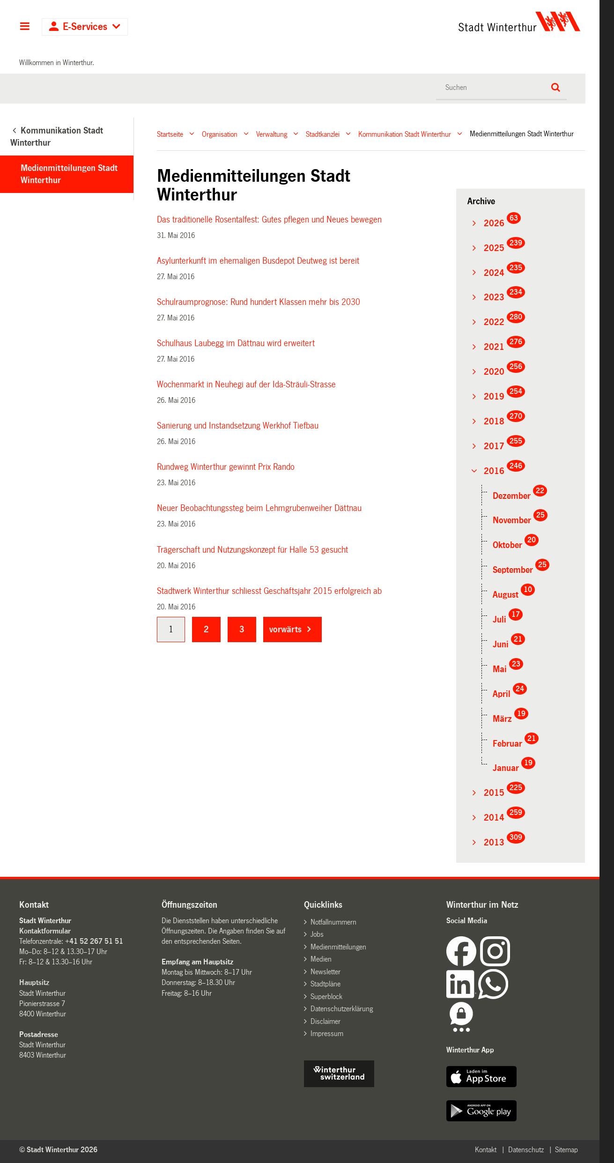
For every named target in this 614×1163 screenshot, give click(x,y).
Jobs (317, 934)
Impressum (327, 1033)
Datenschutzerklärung (342, 1009)
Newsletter (325, 972)
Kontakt (485, 1150)
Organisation (219, 134)
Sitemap (566, 1150)
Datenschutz (526, 1150)
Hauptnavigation (24, 27)
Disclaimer (325, 1021)
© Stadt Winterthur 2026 (58, 1150)
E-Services (85, 27)
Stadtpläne (325, 984)
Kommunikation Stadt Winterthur (404, 134)
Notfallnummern (333, 922)
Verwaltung (271, 134)
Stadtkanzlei (323, 134)
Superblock (326, 996)
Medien (321, 959)
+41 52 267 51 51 (94, 941)
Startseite (170, 134)
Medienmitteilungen (338, 947)
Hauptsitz (34, 982)
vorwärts (285, 629)
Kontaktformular (45, 931)
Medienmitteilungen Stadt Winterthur (69, 174)
